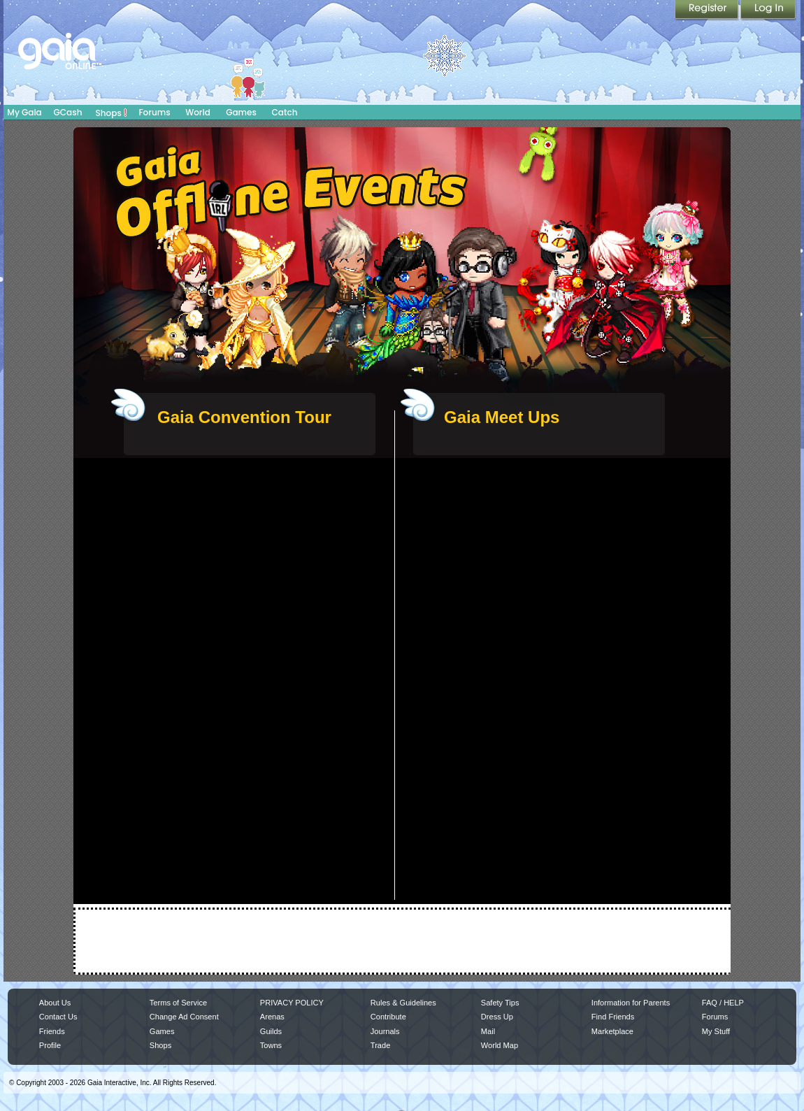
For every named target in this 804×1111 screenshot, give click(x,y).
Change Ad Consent (184, 1016)
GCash (68, 112)
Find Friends (612, 1016)
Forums (154, 112)
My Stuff (716, 1031)
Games (241, 112)
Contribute (388, 1016)
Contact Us (58, 1016)
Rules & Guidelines (403, 1002)
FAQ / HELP (723, 1002)
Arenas (272, 1016)
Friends (52, 1031)
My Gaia (24, 112)
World (197, 112)
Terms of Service (178, 1002)
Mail (488, 1031)
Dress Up (497, 1016)
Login (768, 10)
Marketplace (612, 1031)
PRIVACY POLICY (292, 1002)
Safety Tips (500, 1002)
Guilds (271, 1031)
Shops (111, 113)
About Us (55, 1002)
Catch (285, 112)
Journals (385, 1031)
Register (707, 10)
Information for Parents (630, 1002)
